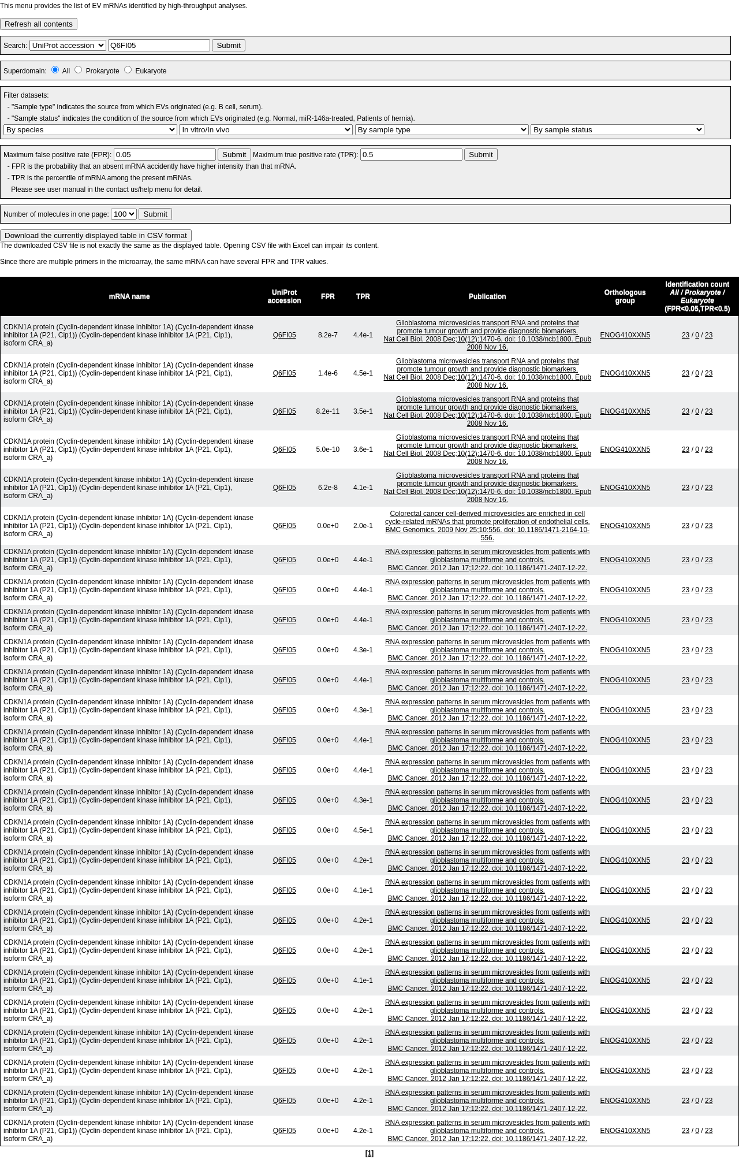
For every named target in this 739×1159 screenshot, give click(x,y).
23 (685, 335)
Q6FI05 (284, 335)
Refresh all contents (39, 24)
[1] (369, 1153)
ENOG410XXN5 (625, 335)
